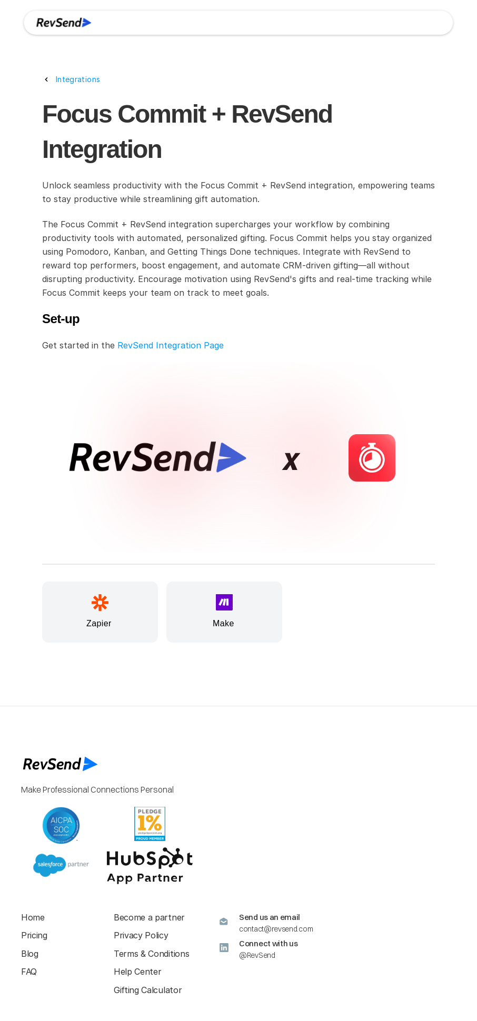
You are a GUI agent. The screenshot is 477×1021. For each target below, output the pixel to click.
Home (33, 917)
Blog (29, 953)
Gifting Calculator (148, 990)
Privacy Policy (141, 935)
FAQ (29, 971)
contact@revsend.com (276, 929)
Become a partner (149, 917)
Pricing (34, 935)
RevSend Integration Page (170, 345)
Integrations (78, 79)
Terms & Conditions (151, 953)
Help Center (137, 971)
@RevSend (257, 955)
